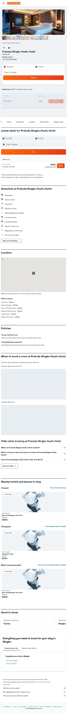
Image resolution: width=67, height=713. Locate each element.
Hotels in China (33, 706)
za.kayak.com (7, 706)
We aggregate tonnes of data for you (34, 692)
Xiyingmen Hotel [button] (7, 554)
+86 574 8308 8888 (9, 59)
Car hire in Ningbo (11, 661)
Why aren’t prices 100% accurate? (34, 695)
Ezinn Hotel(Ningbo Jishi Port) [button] (12, 515)
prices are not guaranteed (43, 682)
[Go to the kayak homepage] (13, 3)
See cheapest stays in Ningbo (55, 526)
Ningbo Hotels (57, 706)
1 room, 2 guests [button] (10, 72)
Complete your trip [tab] (11, 648)
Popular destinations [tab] (29, 648)
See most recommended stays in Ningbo (52, 565)
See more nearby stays (58, 488)
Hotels (15, 706)
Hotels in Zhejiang (45, 706)
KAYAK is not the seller (34, 688)
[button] (3, 3)
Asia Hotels (23, 706)
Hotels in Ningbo (11, 664)
